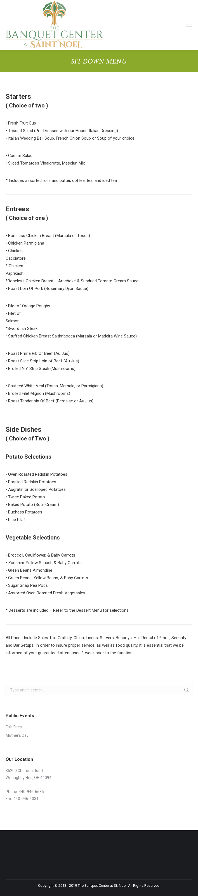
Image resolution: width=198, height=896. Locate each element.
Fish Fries (14, 727)
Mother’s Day (17, 735)
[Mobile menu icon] (188, 25)
